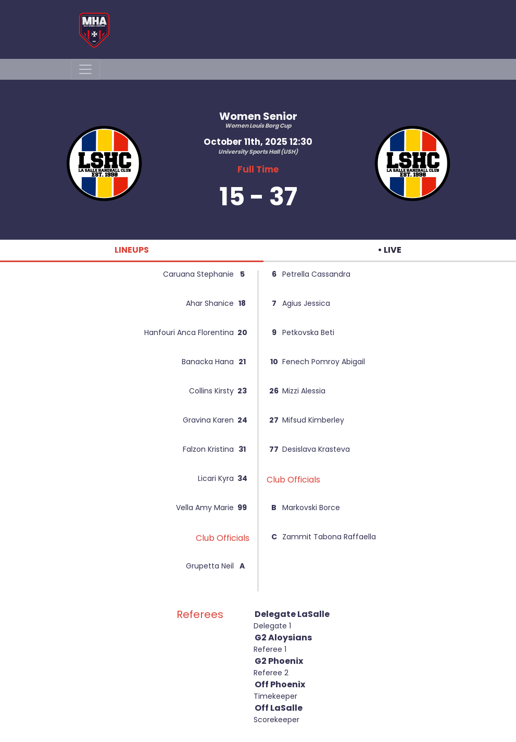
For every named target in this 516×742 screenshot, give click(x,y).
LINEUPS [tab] (132, 250)
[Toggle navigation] (85, 69)
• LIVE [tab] (389, 250)
